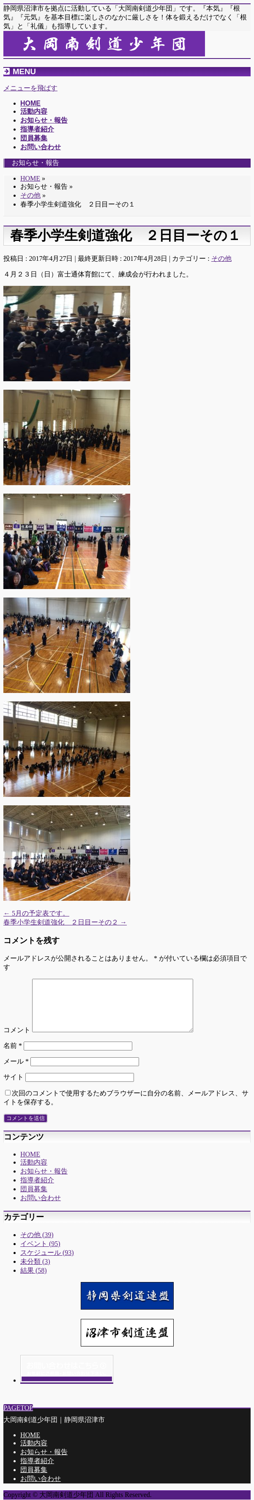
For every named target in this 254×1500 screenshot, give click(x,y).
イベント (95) (40, 1253)
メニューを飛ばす (30, 88)
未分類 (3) (35, 1271)
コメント (16, 1040)
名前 (12, 1055)
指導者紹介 (37, 1190)
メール (16, 1071)
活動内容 (33, 1172)
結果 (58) (33, 1280)
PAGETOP (18, 1407)
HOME (30, 1164)
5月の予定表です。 (36, 913)
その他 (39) (37, 1245)
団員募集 (33, 1199)
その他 (221, 258)
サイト (13, 1087)
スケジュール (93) (47, 1262)
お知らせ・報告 (44, 1181)
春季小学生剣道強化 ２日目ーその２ (65, 922)
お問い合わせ (40, 1208)
